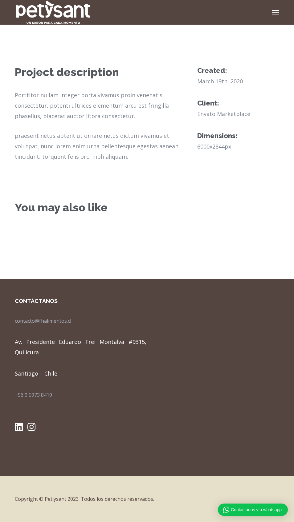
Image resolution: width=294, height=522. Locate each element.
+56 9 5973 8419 (33, 395)
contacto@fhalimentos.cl (43, 320)
